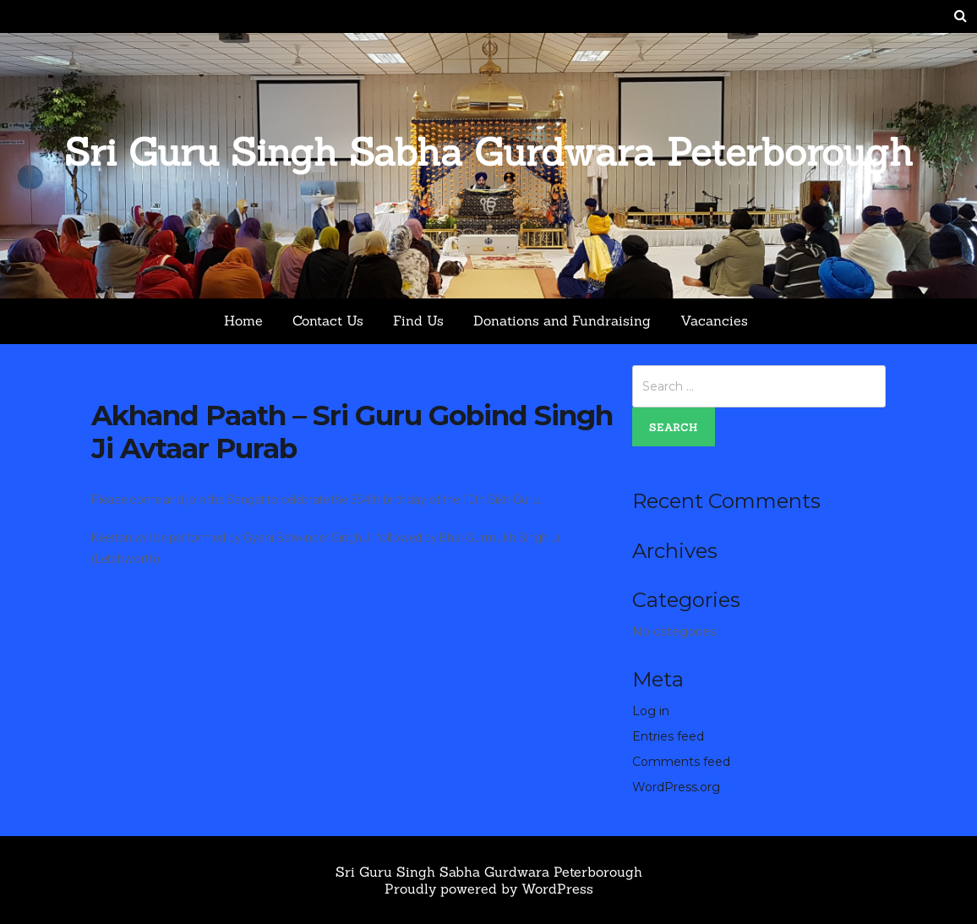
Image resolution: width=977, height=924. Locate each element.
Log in (650, 711)
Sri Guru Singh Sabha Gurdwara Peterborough (488, 152)
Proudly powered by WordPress (489, 888)
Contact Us (327, 320)
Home (243, 320)
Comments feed (681, 761)
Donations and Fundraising (562, 320)
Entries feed (668, 736)
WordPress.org (676, 787)
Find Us (418, 320)
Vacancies (714, 320)
